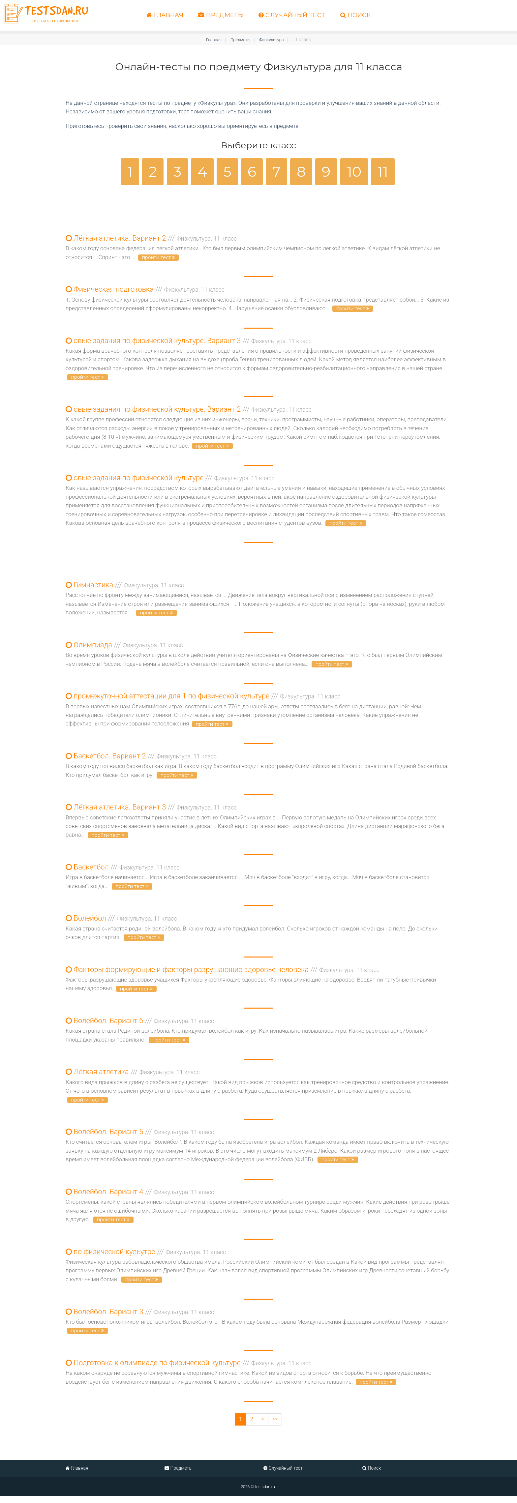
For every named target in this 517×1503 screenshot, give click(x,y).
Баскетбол (123, 871)
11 (383, 171)
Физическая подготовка (145, 290)
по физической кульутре (146, 1257)
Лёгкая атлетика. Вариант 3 (151, 810)
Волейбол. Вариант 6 (140, 1025)
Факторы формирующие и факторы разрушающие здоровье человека (223, 974)
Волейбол (121, 922)
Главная (164, 15)
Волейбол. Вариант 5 (140, 1137)
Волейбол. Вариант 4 (140, 1197)
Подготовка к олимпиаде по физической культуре (189, 1369)
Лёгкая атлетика (133, 1077)
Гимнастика (125, 587)
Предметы (221, 15)
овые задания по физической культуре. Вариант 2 (189, 410)
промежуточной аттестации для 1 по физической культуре (203, 698)
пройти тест (158, 258)
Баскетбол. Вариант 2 (141, 759)
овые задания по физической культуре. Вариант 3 (189, 342)
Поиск (355, 15)
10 (354, 171)
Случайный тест (291, 15)
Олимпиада (124, 647)
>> (275, 1426)
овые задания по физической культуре (170, 479)
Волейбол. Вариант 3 (140, 1317)
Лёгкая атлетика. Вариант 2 (151, 238)
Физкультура (273, 39)
